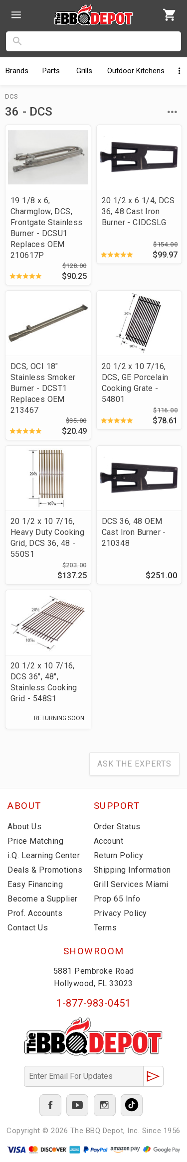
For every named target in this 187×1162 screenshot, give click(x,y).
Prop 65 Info (117, 899)
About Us (24, 826)
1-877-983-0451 (93, 1003)
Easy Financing (35, 884)
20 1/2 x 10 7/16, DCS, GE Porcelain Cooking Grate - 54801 (135, 383)
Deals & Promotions (44, 870)
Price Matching (35, 841)
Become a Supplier (42, 899)
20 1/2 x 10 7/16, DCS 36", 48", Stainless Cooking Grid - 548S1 (43, 682)
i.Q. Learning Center (43, 855)
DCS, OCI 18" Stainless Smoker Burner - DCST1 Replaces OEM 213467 (42, 388)
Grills (84, 70)
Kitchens (136, 70)
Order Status (117, 826)
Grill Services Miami (131, 884)
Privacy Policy (120, 913)
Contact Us (27, 927)
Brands (16, 70)
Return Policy (119, 855)
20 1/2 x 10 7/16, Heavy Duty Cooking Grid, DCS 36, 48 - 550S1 (47, 537)
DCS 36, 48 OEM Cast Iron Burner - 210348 (134, 532)
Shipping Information (132, 870)
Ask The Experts (134, 764)
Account (109, 841)
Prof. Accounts (34, 913)
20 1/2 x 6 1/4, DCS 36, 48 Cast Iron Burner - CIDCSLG (138, 211)
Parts (51, 70)
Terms (105, 927)
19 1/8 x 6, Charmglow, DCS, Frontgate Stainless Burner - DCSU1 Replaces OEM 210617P (46, 228)
